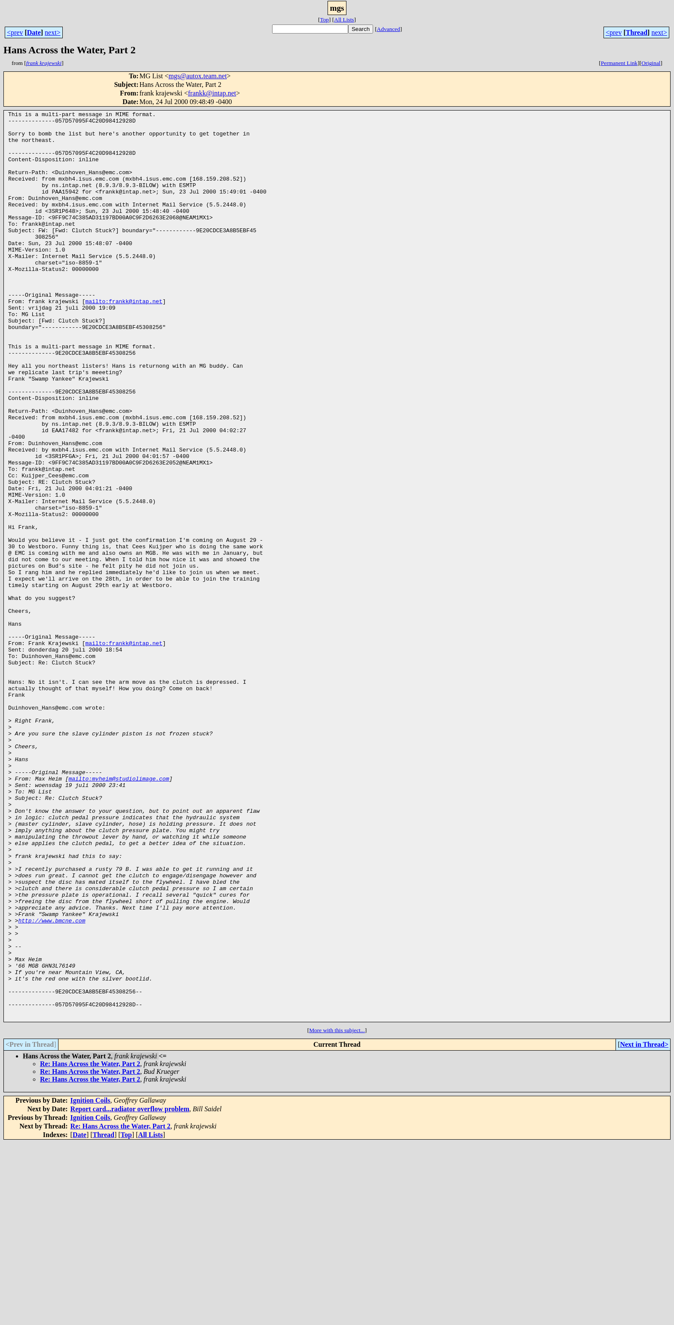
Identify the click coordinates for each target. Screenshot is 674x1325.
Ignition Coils (90, 1282)
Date (34, 32)
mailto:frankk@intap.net (123, 340)
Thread (636, 32)
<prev (15, 32)
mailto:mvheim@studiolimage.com (118, 912)
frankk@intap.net (212, 93)
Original (650, 63)
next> (53, 32)
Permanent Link (619, 63)
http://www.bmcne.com (51, 1083)
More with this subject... (337, 1212)
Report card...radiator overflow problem (130, 1290)
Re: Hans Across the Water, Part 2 (90, 1245)
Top (324, 19)
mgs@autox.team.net (197, 76)
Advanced (388, 29)
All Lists (344, 19)
